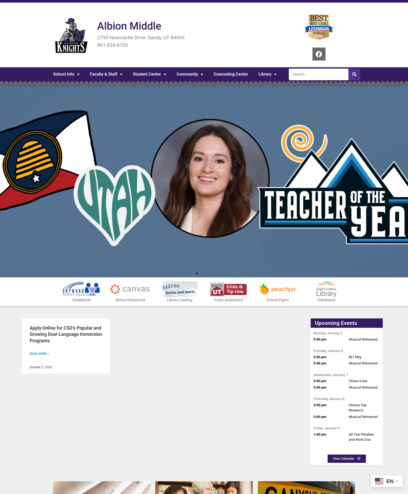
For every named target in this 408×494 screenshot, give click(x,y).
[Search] (354, 74)
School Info (66, 74)
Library (268, 74)
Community (190, 74)
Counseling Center (231, 74)
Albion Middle (129, 26)
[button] (6, 181)
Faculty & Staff (106, 74)
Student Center (149, 74)
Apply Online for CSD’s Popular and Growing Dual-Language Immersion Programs (66, 334)
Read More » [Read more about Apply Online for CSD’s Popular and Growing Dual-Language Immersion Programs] (39, 354)
